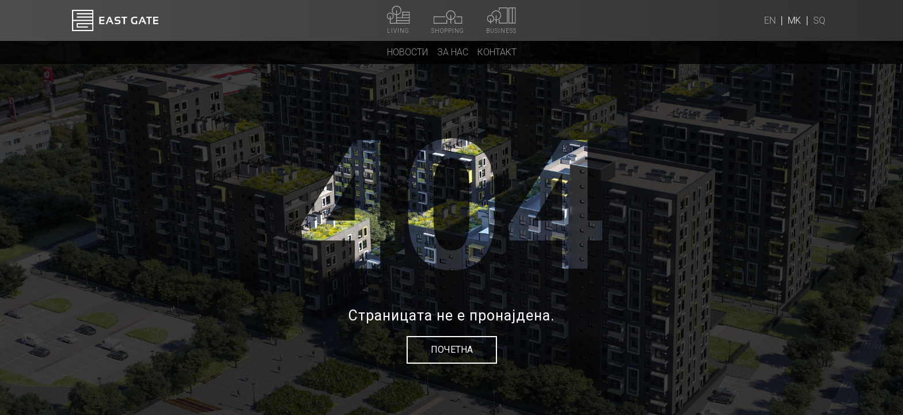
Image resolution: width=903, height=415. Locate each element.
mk (794, 20)
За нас (452, 52)
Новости (407, 52)
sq (819, 20)
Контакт (497, 52)
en (770, 20)
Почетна (452, 349)
